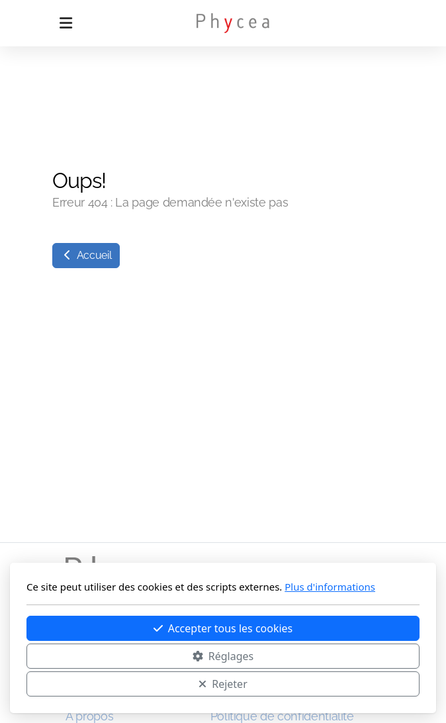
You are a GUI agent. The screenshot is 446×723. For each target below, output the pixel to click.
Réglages (223, 656)
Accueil (86, 255)
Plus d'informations (330, 586)
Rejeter (223, 684)
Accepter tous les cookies (223, 628)
